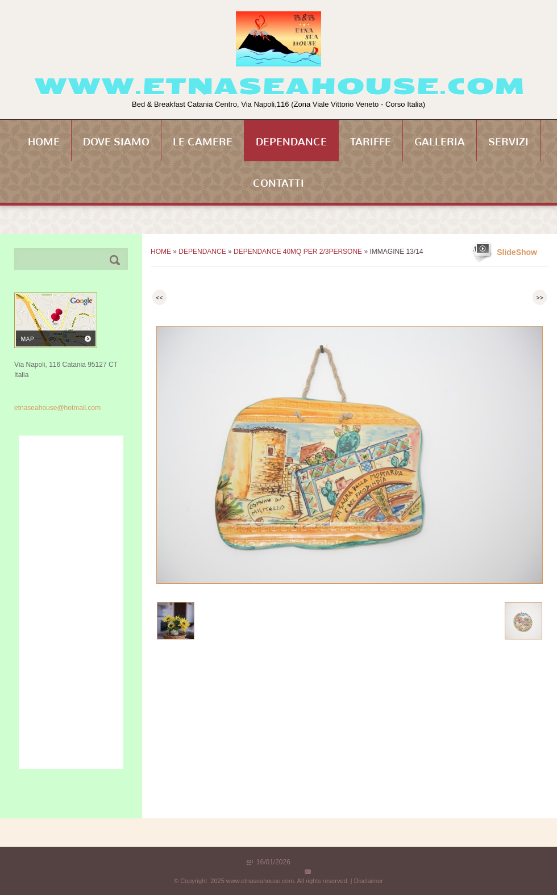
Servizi (508, 142)
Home (44, 142)
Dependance (291, 142)
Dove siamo (116, 142)
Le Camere (202, 142)
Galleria (439, 142)
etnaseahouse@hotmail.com (57, 408)
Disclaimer (368, 880)
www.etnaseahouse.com (279, 86)
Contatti (278, 183)
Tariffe (370, 142)
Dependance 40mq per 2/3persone (298, 252)
